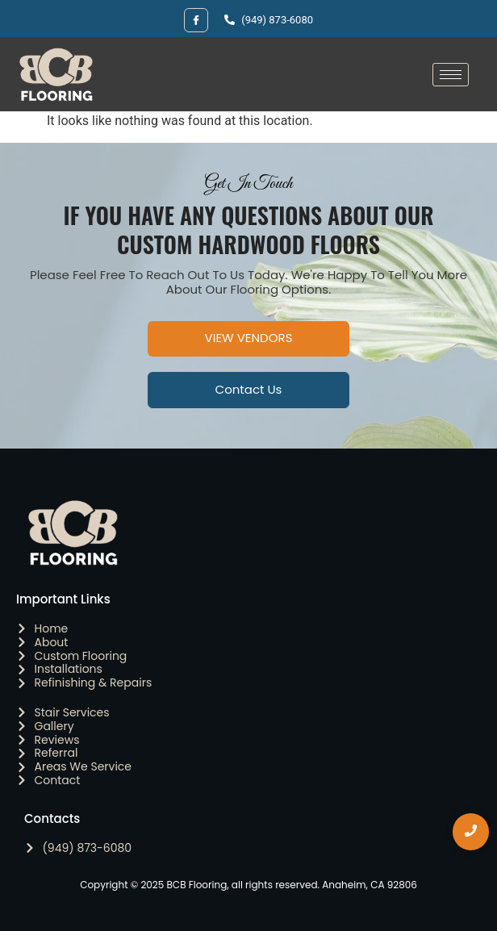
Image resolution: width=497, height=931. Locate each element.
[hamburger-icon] (450, 74)
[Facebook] (196, 20)
